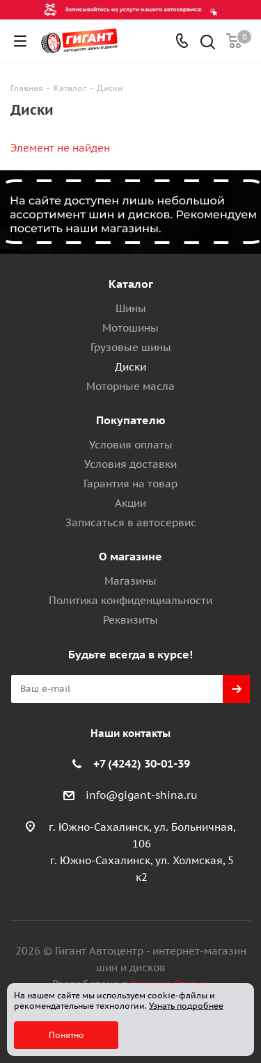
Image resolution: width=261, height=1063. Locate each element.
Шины (131, 308)
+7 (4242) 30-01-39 (141, 763)
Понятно (66, 1035)
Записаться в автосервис (130, 522)
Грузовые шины (130, 347)
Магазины (130, 580)
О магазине (130, 556)
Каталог (131, 284)
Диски (130, 366)
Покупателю (131, 420)
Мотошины (130, 327)
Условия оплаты (131, 444)
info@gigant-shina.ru (142, 795)
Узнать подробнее (186, 1005)
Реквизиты (130, 619)
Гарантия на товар (130, 483)
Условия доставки (130, 464)
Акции (130, 503)
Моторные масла (130, 386)
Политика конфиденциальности (130, 600)
